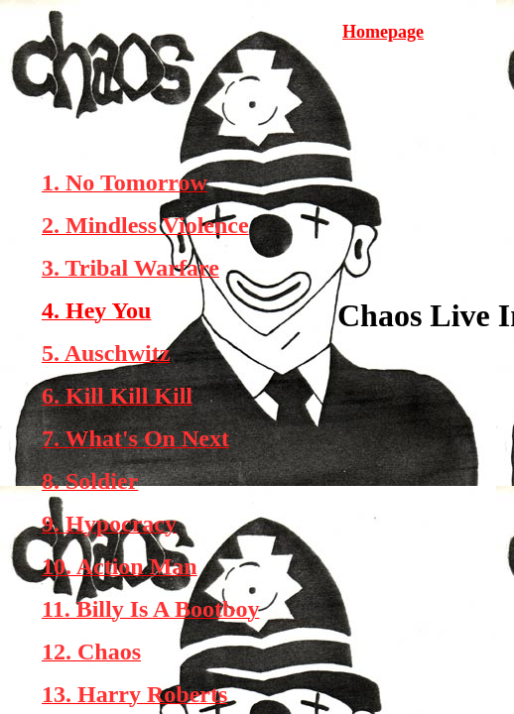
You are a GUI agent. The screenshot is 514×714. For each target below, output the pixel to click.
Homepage (383, 32)
